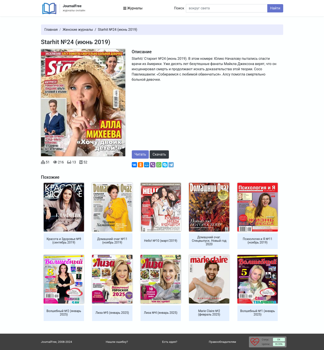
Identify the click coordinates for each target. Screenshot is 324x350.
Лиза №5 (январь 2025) (112, 312)
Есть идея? (169, 341)
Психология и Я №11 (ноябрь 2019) (257, 240)
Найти (275, 8)
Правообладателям (222, 341)
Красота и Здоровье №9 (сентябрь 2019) (63, 240)
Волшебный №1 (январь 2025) (257, 312)
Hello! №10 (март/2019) (160, 240)
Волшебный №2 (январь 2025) (63, 312)
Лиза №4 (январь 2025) (160, 312)
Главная (51, 29)
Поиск (179, 8)
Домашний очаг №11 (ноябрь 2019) (112, 240)
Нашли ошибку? (117, 341)
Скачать (159, 154)
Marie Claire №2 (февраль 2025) (209, 312)
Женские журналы (78, 29)
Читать (140, 154)
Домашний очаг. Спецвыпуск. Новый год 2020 (209, 240)
